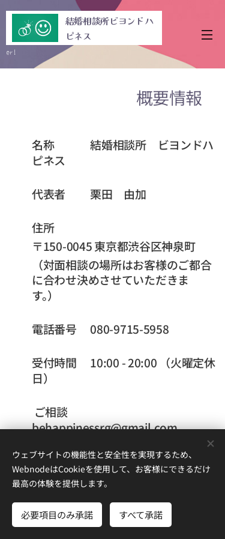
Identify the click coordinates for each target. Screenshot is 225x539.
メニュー (207, 34)
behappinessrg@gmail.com (104, 427)
